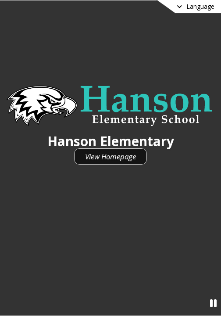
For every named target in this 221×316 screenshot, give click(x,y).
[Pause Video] (213, 303)
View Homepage (110, 156)
